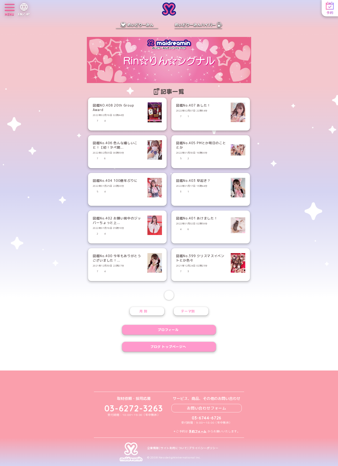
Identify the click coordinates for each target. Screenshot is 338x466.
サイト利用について (174, 448)
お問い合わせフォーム (206, 408)
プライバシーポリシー (203, 448)
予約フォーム (198, 431)
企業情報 (153, 448)
